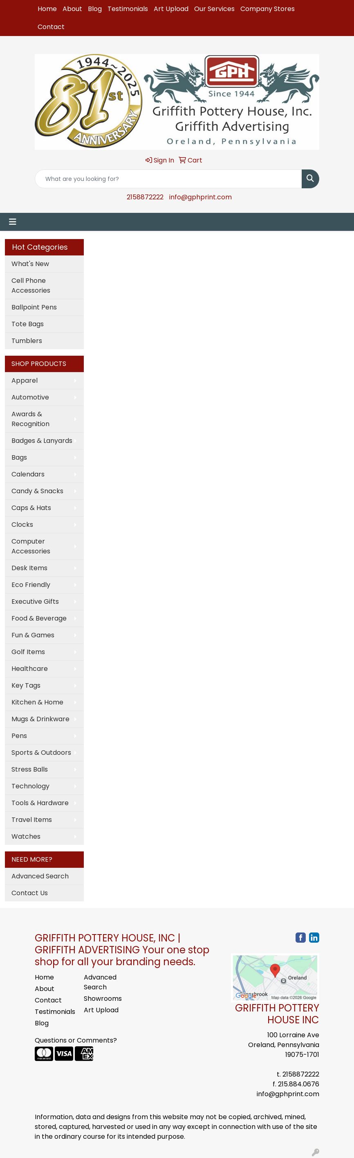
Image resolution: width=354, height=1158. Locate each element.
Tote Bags (27, 324)
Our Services (214, 9)
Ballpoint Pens (34, 307)
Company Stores (267, 9)
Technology (30, 786)
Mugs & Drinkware (40, 719)
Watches (25, 836)
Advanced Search (40, 876)
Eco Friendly (30, 584)
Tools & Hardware (40, 803)
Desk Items (29, 568)
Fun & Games (32, 635)
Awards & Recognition (30, 419)
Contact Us (29, 893)
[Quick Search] (168, 178)
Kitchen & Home (37, 702)
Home (47, 9)
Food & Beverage (39, 618)
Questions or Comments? (76, 1040)
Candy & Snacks (37, 491)
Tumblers (26, 340)
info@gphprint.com (200, 197)
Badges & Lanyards (41, 440)
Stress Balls (29, 769)
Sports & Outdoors (41, 752)
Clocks (22, 524)
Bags (19, 457)
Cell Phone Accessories (30, 285)
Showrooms (103, 998)
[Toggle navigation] (12, 222)
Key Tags (25, 685)
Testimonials (128, 9)
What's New (30, 264)
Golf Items (28, 652)
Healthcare (29, 668)
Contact (51, 27)
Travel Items (31, 819)
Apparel (24, 380)
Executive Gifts (35, 601)
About (72, 9)
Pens (19, 735)
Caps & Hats (31, 507)
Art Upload (171, 9)
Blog (95, 9)
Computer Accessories (30, 546)
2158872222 (145, 197)
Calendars (28, 474)
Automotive (30, 397)
